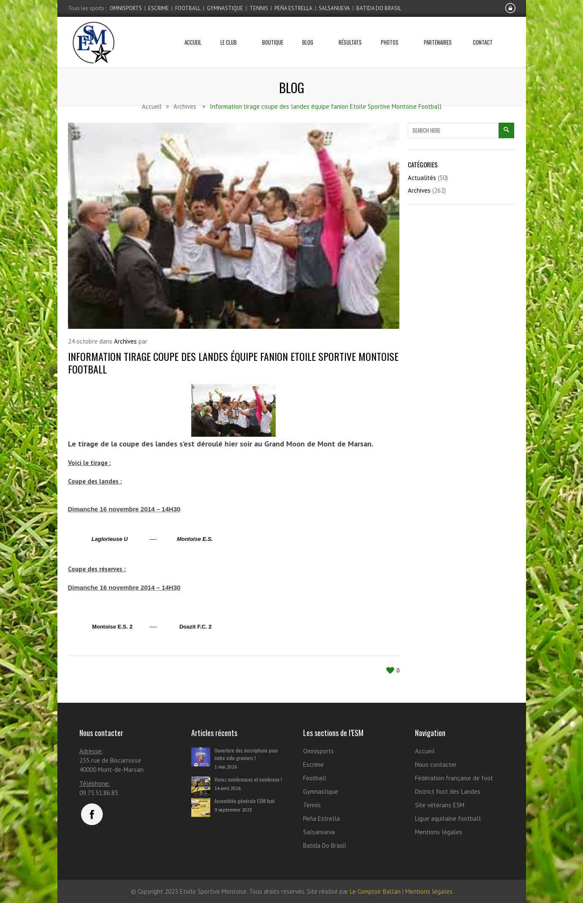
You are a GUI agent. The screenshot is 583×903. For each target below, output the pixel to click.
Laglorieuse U (110, 539)
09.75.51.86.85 (98, 793)
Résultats (350, 31)
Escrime (158, 8)
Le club (231, 31)
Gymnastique (225, 8)
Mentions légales (438, 832)
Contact (482, 31)
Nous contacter (436, 765)
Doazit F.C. (193, 627)
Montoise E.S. (195, 539)
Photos (393, 31)
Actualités (422, 178)
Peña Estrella (293, 8)
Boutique (273, 31)
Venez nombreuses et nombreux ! (248, 779)
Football (188, 8)
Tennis (258, 8)
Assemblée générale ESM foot (244, 800)
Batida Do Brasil (378, 8)
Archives (125, 341)
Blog (311, 31)
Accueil (193, 31)
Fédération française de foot (454, 778)
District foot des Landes (447, 791)
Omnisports (126, 8)
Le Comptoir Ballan (375, 891)
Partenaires (437, 31)
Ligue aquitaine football (448, 818)
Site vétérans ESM (439, 805)
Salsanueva (334, 8)
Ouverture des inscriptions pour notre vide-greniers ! (246, 754)
